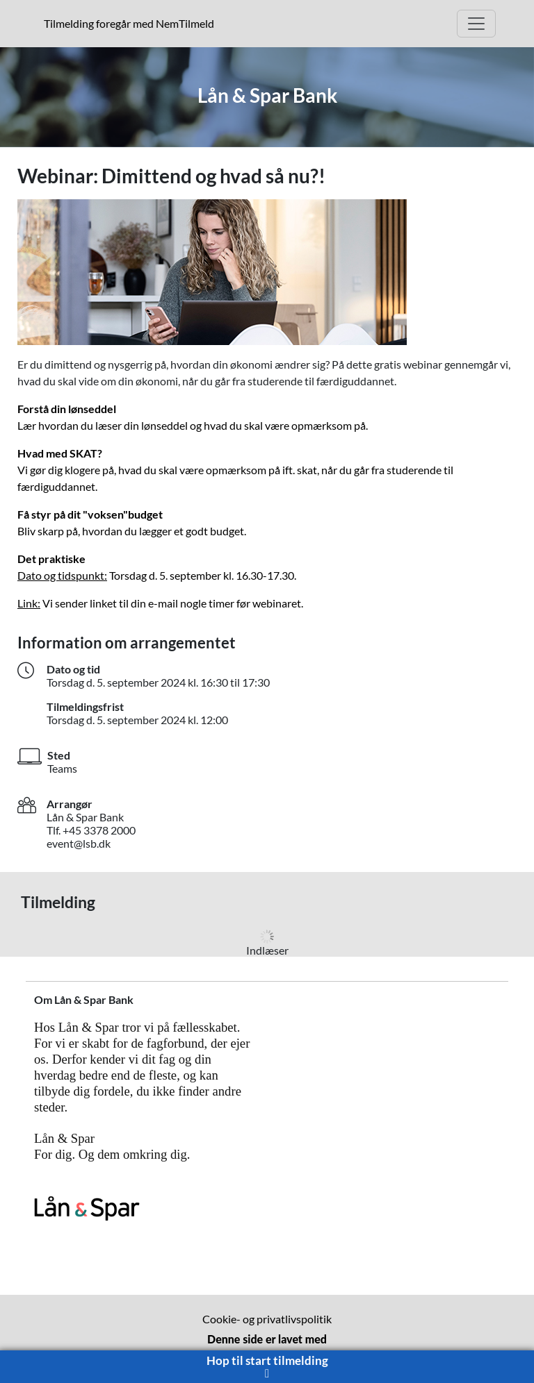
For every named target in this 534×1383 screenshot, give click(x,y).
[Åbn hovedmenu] (476, 23)
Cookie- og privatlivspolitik (267, 1318)
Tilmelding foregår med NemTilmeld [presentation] (129, 23)
